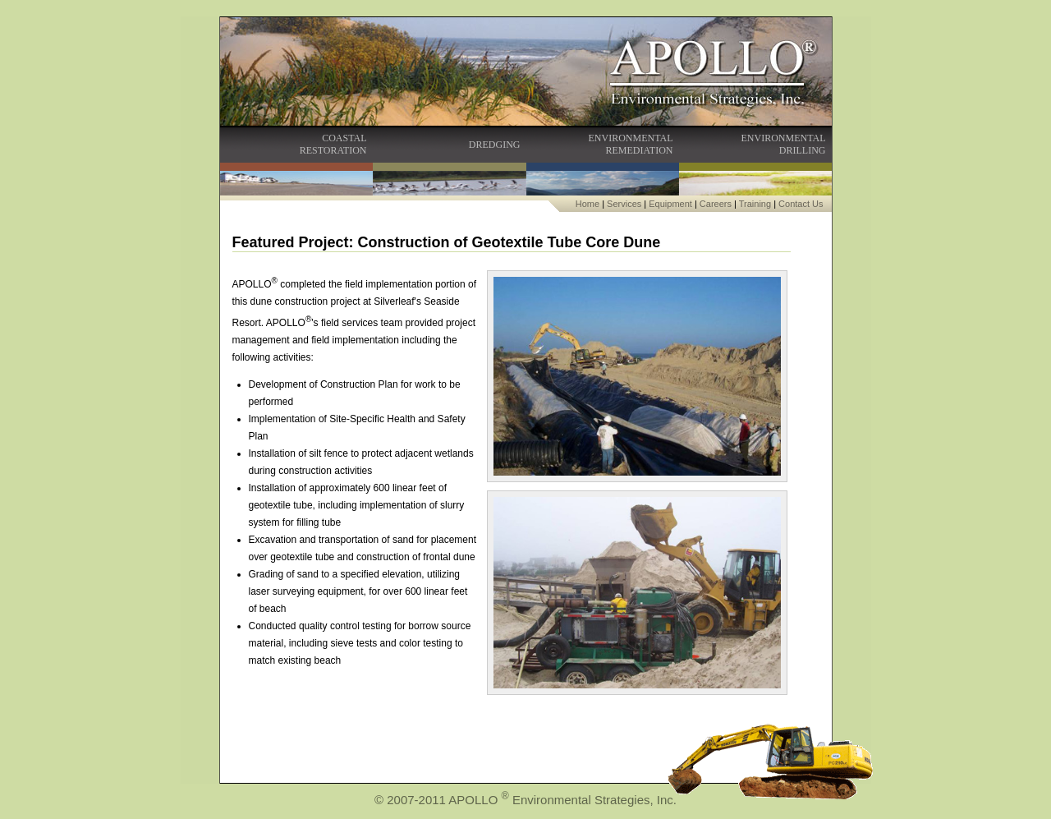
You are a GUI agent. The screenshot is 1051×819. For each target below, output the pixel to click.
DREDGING (495, 144)
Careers (716, 204)
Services (624, 204)
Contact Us (800, 204)
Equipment (670, 204)
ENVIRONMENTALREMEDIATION (630, 144)
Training (755, 204)
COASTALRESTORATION (333, 144)
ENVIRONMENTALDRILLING (783, 144)
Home (587, 204)
